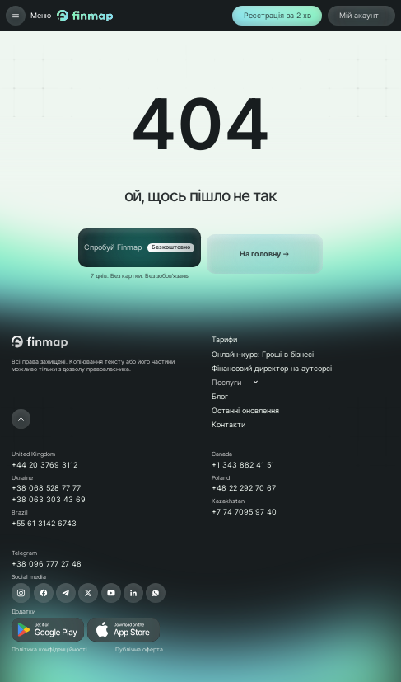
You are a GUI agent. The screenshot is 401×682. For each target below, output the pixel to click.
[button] (243, 383)
